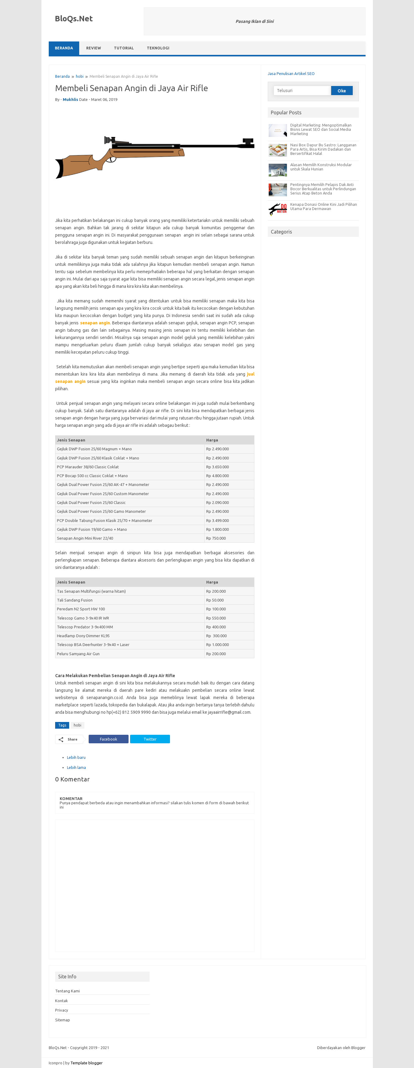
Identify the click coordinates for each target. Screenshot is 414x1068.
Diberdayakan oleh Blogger (341, 1047)
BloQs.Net (74, 18)
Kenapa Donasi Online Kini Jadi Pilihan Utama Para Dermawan (323, 206)
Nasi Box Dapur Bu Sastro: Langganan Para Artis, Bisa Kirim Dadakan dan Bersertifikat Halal (323, 149)
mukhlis (70, 99)
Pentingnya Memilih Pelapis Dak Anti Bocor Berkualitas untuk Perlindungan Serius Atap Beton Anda (323, 188)
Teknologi (158, 48)
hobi (79, 76)
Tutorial (124, 48)
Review (93, 48)
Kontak (61, 1000)
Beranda (64, 48)
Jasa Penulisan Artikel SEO (291, 73)
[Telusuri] (302, 90)
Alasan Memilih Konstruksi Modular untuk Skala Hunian (321, 167)
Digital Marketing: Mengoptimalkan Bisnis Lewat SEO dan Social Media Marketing (321, 129)
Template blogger (86, 1063)
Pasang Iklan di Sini (254, 21)
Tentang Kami (67, 991)
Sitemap (62, 1020)
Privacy (61, 1010)
